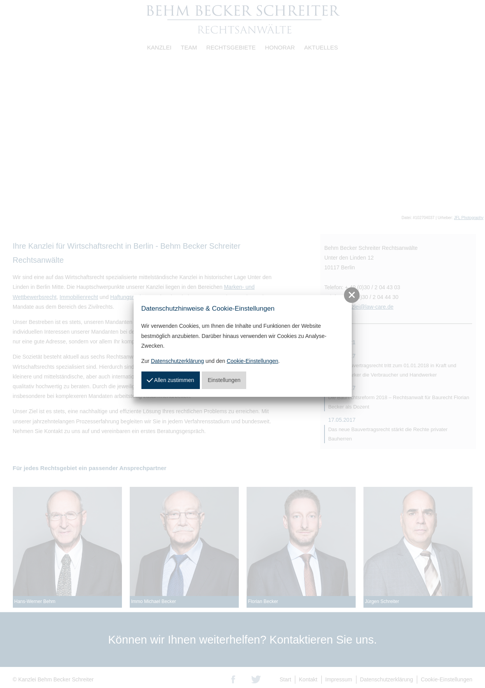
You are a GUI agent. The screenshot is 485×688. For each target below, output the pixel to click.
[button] (352, 295)
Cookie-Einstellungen (252, 361)
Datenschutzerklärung (177, 361)
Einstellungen (224, 380)
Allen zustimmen (170, 379)
